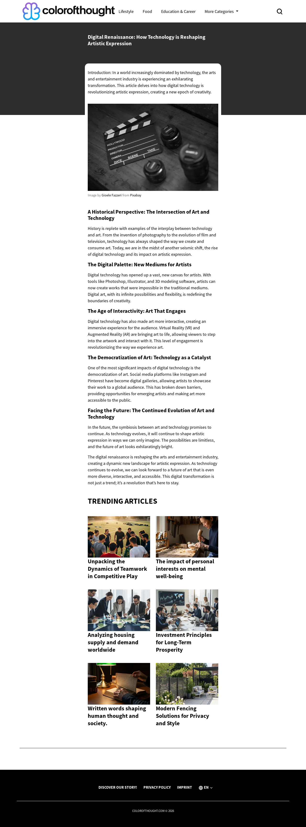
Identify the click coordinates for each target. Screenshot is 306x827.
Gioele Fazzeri (112, 195)
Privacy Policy (157, 787)
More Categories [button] (220, 11)
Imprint (184, 787)
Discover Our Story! (117, 787)
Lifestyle (126, 11)
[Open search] (279, 11)
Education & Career (178, 11)
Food (147, 11)
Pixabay (135, 195)
